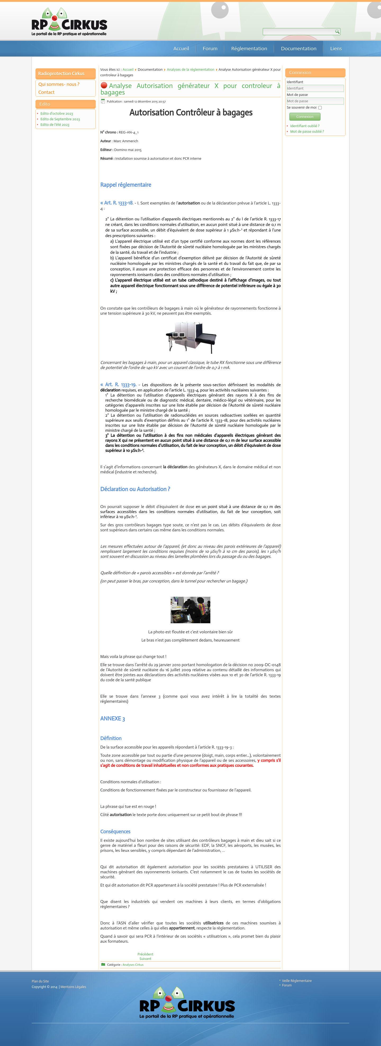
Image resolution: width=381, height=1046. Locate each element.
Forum (210, 48)
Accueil (181, 48)
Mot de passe (297, 94)
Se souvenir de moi (301, 107)
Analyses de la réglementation (190, 69)
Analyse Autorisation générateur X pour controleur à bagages (190, 89)
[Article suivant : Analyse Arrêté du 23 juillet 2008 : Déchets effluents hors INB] (145, 958)
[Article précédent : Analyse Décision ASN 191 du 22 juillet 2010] (145, 954)
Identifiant (295, 82)
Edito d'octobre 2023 (56, 113)
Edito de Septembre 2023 (60, 119)
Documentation (298, 48)
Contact (46, 92)
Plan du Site (40, 981)
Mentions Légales (73, 987)
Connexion (305, 116)
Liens (336, 48)
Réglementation (249, 48)
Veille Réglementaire (297, 981)
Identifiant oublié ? (305, 126)
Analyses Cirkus (133, 965)
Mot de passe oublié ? (307, 131)
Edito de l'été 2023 (54, 124)
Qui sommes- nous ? (58, 84)
